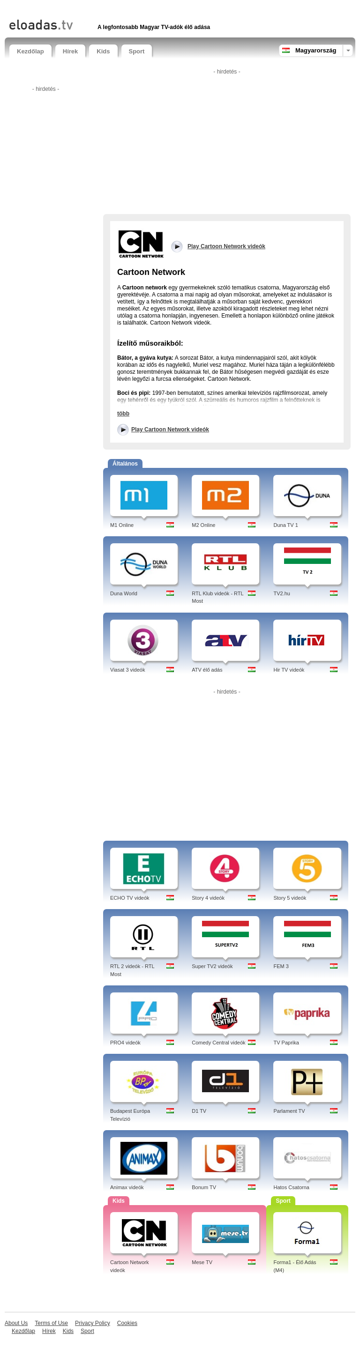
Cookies (127, 1323)
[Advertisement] (119, 8)
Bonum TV (204, 1187)
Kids (103, 51)
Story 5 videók (289, 898)
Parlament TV (289, 1111)
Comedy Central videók (218, 1042)
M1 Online (122, 525)
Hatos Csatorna (291, 1187)
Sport (137, 51)
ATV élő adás (207, 670)
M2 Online (203, 525)
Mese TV (202, 1262)
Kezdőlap (30, 51)
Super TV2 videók (212, 966)
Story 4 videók (208, 898)
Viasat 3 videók (127, 670)
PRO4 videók (125, 1042)
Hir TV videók (288, 670)
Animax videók (127, 1187)
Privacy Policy (92, 1323)
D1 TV (199, 1111)
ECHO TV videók (130, 898)
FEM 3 (280, 966)
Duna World (123, 593)
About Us (16, 1323)
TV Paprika (286, 1042)
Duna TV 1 (285, 525)
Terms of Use (51, 1323)
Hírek (70, 51)
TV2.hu (281, 593)
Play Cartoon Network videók (170, 429)
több (123, 413)
